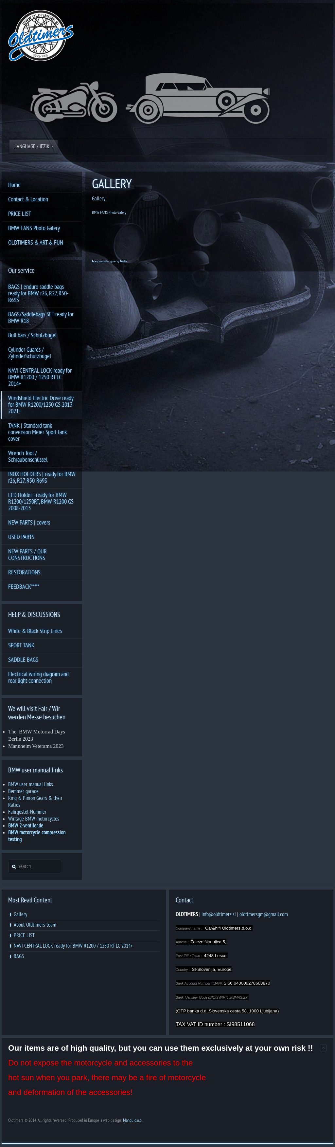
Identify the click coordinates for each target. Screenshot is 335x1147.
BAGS (19, 956)
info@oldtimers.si (219, 914)
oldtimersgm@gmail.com (263, 914)
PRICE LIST (24, 935)
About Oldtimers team (35, 925)
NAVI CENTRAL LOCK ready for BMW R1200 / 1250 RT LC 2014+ (73, 946)
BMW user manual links (30, 784)
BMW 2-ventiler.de (25, 826)
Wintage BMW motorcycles (33, 819)
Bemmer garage (23, 791)
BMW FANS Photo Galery (109, 212)
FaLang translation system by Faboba (109, 261)
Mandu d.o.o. (132, 1120)
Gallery (98, 199)
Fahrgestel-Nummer (27, 812)
